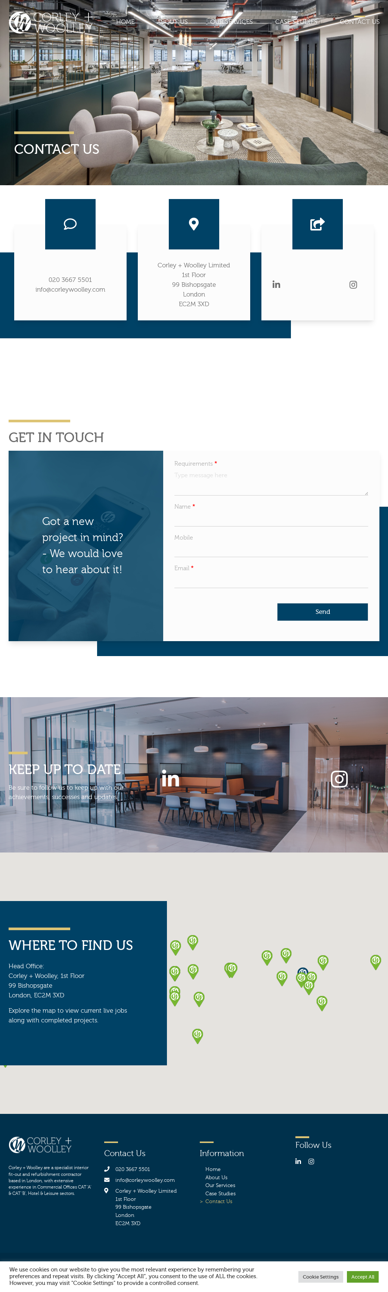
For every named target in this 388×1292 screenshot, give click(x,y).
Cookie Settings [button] (321, 1277)
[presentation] (231, 625)
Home (125, 21)
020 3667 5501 (70, 279)
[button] (286, 956)
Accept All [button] (362, 1277)
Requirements (195, 463)
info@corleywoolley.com (70, 289)
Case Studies (296, 21)
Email (184, 568)
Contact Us (360, 21)
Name (184, 506)
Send (323, 611)
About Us (172, 21)
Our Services (231, 21)
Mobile (183, 537)
